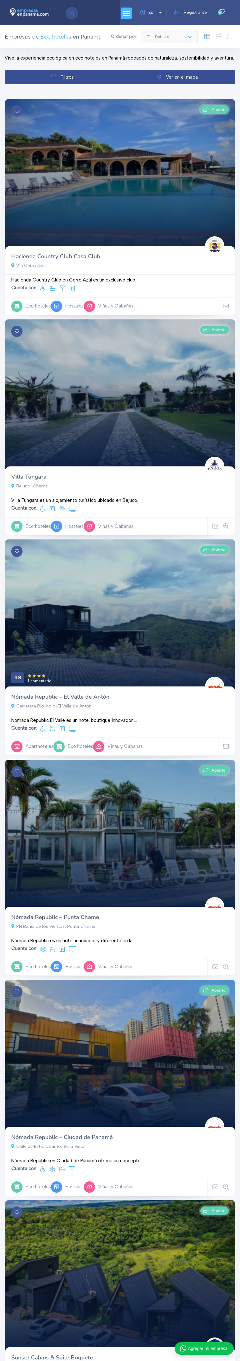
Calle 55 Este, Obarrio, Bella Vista (47, 1146)
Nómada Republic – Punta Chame (55, 917)
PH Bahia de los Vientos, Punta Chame (53, 926)
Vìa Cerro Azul (28, 265)
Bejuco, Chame (29, 485)
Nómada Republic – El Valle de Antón (60, 697)
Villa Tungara (29, 477)
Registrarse (190, 12)
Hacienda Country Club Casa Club (55, 256)
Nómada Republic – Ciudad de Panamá (62, 1137)
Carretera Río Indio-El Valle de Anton (51, 705)
